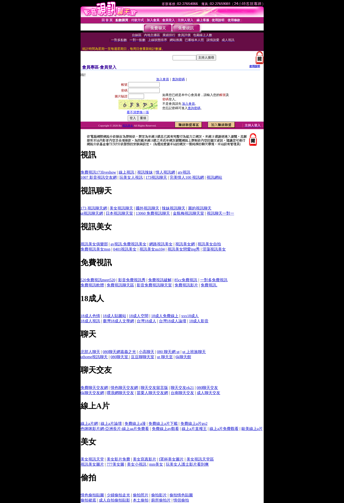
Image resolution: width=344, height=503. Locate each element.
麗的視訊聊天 (199, 208)
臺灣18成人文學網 (118, 321)
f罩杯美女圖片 (171, 459)
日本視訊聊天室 (119, 213)
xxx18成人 (190, 316)
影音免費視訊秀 (132, 280)
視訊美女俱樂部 (94, 244)
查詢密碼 (178, 79)
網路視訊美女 (161, 244)
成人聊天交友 (208, 393)
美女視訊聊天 (121, 208)
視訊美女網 (185, 244)
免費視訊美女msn (96, 249)
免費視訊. (209, 285)
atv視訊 (184, 172)
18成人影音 (198, 321)
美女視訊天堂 (92, 459)
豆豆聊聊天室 (142, 357)
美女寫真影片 (144, 459)
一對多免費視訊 (214, 280)
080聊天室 (120, 357)
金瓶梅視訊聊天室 (188, 213)
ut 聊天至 (165, 357)
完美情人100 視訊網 (187, 177)
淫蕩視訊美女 (214, 249)
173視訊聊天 (156, 177)
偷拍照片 (140, 495)
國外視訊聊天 (147, 208)
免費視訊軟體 (92, 285)
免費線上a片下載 (162, 423)
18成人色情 (90, 316)
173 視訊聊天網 (94, 208)
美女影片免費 (118, 459)
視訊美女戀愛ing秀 (183, 249)
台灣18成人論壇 (172, 321)
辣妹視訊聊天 (173, 208)
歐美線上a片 (252, 429)
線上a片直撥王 (194, 429)
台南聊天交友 (182, 393)
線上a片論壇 (111, 423)
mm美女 (156, 464)
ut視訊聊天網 (92, 213)
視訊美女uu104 (152, 249)
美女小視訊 (136, 464)
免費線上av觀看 (165, 429)
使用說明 (254, 66)
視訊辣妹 (145, 172)
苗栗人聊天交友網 (152, 393)
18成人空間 (138, 316)
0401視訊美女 (124, 249)
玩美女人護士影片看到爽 (187, 464)
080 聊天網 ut (168, 352)
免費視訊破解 (160, 280)
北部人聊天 (90, 352)
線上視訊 (126, 172)
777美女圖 (115, 464)
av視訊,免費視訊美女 (128, 244)
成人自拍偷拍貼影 (114, 500)
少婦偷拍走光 (118, 495)
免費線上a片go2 (194, 423)
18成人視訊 (90, 321)
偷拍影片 (159, 495)
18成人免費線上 (164, 316)
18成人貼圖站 (114, 316)
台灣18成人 (146, 321)
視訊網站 (214, 177)
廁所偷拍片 (161, 500)
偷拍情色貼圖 (181, 495)
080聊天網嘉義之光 (119, 352)
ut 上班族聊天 (194, 352)
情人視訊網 (165, 172)
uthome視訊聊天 (94, 357)
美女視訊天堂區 (200, 459)
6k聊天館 (183, 357)
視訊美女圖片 (92, 464)
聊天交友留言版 (154, 388)
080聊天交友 (207, 388)
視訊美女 (128, 125)
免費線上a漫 (135, 423)
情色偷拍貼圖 (92, 495)
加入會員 (162, 79)
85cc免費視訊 (185, 280)
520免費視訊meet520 (98, 280)
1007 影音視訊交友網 (99, 177)
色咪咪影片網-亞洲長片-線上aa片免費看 (115, 429)
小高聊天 (146, 352)
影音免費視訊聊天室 (154, 285)
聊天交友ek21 (182, 388)
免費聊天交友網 (94, 388)
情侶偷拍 (181, 500)
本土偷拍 (140, 500)
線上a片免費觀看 (224, 429)
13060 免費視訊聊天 (153, 213)
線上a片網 (89, 423)
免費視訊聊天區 (120, 285)
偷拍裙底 (88, 500)
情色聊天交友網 (124, 388)
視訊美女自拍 (209, 244)
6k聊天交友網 (92, 393)
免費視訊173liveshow (98, 172)
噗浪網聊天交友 (120, 393)
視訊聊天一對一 (220, 213)
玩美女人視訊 (131, 177)
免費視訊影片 (186, 285)
